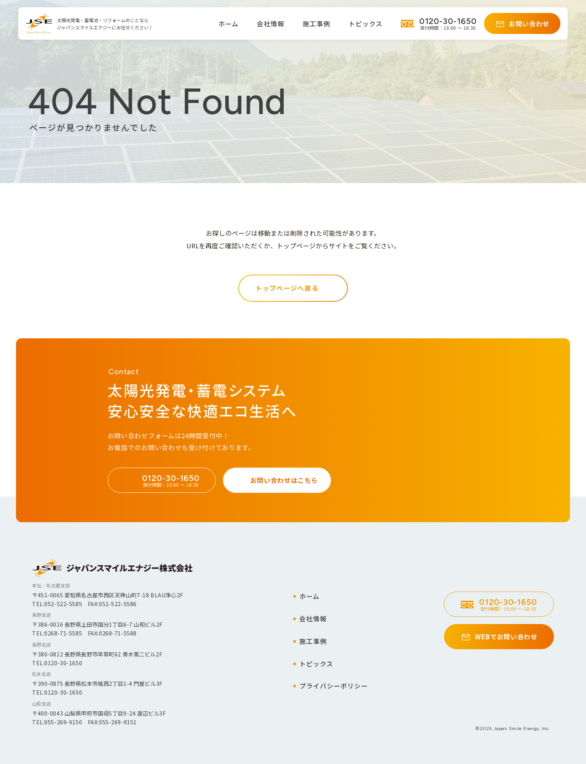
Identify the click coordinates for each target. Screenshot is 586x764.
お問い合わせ (529, 23)
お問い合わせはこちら (284, 481)
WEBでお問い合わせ (506, 636)
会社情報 (270, 23)
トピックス (366, 23)
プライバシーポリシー (333, 685)
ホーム (228, 23)
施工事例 (316, 23)
